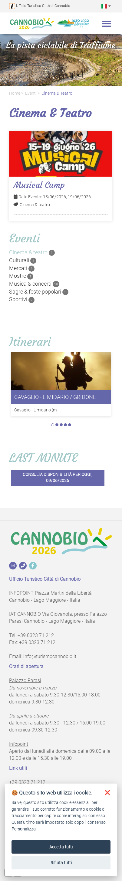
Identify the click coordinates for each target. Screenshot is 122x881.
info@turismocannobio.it (49, 656)
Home (14, 93)
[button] (106, 6)
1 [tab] (52, 424)
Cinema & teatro (56, 93)
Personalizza (24, 829)
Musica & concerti (34, 283)
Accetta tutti (61, 846)
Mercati (22, 268)
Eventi (31, 93)
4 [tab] (65, 424)
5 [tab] (69, 424)
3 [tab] (61, 424)
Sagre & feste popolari (38, 291)
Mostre (21, 276)
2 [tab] (56, 424)
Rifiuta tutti (61, 862)
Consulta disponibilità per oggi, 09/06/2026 (57, 478)
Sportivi (22, 299)
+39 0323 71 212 (36, 635)
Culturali (22, 260)
